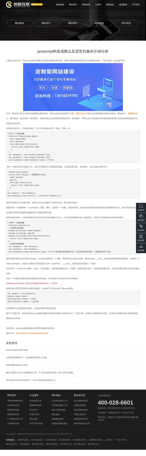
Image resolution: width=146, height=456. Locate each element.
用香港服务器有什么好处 (17, 371)
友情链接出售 (35, 407)
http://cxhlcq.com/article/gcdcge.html (32, 339)
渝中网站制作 (80, 450)
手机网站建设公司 (60, 411)
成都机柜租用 (80, 411)
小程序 (98, 4)
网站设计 (59, 23)
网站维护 (86, 23)
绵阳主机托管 (80, 420)
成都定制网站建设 (60, 430)
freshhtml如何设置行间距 (17, 356)
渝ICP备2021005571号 (62, 440)
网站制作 (73, 4)
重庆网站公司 (66, 450)
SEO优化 (73, 29)
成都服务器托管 (96, 446)
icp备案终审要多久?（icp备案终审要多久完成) (26, 364)
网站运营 (113, 23)
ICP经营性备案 (36, 430)
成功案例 (123, 4)
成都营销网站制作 (15, 407)
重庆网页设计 (12, 450)
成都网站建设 (58, 425)
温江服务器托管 (81, 407)
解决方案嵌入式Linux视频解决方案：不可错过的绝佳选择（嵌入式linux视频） (40, 379)
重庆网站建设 (37, 446)
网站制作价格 (13, 416)
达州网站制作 (13, 411)
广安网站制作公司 (15, 425)
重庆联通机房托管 (82, 430)
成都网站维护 (35, 411)
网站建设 (60, 4)
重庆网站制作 (38, 450)
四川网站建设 (51, 446)
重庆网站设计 (94, 450)
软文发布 (33, 416)
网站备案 (33, 425)
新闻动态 (110, 4)
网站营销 (86, 4)
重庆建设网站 (65, 446)
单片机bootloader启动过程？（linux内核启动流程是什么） (31, 386)
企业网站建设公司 (60, 407)
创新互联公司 (82, 120)
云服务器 (109, 446)
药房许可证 (34, 420)
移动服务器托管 (80, 446)
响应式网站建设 (59, 416)
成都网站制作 (13, 420)
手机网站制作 (13, 430)
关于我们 (136, 4)
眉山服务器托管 (81, 416)
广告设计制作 (121, 446)
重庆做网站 (25, 450)
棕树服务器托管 (81, 425)
